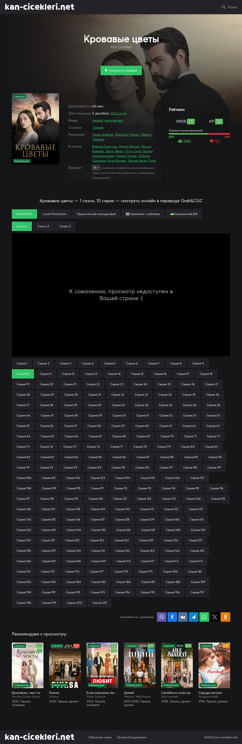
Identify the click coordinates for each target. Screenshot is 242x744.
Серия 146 (123, 530)
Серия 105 (147, 478)
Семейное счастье (176, 693)
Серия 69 (143, 436)
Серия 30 (71, 394)
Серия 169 (98, 561)
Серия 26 (188, 384)
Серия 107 (197, 478)
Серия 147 (148, 530)
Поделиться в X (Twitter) (215, 617)
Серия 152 (72, 540)
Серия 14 (114, 374)
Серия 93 (70, 467)
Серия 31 (94, 394)
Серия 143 (48, 530)
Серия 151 (48, 540)
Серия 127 (48, 509)
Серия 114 (168, 488)
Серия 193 (98, 592)
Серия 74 (46, 446)
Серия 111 (97, 488)
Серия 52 (166, 415)
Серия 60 (142, 426)
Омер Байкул (102, 134)
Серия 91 (23, 467)
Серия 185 (98, 582)
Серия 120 (95, 498)
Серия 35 (188, 394)
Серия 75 (69, 446)
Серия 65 (47, 436)
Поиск (232, 7)
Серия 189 (198, 582)
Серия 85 (95, 457)
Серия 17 (183, 374)
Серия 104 (122, 478)
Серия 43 (165, 405)
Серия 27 (211, 384)
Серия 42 (141, 405)
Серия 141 (196, 519)
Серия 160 (73, 550)
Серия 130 (122, 509)
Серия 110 (73, 488)
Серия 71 (190, 436)
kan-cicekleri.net (39, 7)
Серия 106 (172, 478)
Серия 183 (48, 582)
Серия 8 (176, 363)
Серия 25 (164, 384)
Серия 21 (70, 384)
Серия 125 (218, 498)
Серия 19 (23, 384)
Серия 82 (23, 457)
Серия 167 (49, 561)
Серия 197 (197, 592)
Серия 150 (24, 540)
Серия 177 (97, 571)
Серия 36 (212, 394)
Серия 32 (117, 394)
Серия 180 (170, 571)
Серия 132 (171, 509)
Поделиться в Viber (161, 617)
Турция (98, 127)
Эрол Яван (114, 151)
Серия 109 (49, 488)
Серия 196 (172, 592)
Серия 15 (137, 374)
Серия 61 (165, 426)
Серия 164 (172, 550)
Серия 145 (98, 530)
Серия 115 (192, 488)
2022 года (118, 113)
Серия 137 (98, 519)
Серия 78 (140, 446)
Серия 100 (24, 478)
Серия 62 (189, 426)
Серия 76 (93, 446)
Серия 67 (95, 436)
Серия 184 (73, 582)
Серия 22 (93, 384)
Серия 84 (71, 457)
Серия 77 (116, 446)
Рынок (54, 693)
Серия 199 (49, 602)
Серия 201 (99, 602)
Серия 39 (70, 405)
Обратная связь (100, 737)
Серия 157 (196, 540)
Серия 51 (142, 415)
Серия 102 (73, 478)
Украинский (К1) (184, 214)
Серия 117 (23, 498)
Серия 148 (173, 530)
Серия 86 (119, 457)
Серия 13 (91, 374)
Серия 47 (47, 415)
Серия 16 (160, 374)
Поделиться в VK (183, 617)
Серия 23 (116, 384)
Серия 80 (187, 446)
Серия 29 (47, 394)
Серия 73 (23, 446)
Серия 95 (118, 467)
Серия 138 (122, 519)
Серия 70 (167, 436)
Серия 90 (215, 457)
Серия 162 (122, 550)
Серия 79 (163, 446)
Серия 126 (24, 509)
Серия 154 (121, 540)
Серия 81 (211, 446)
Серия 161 (98, 550)
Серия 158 (24, 550)
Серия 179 (145, 571)
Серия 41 (118, 405)
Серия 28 (23, 394)
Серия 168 (73, 561)
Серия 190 (24, 592)
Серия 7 (154, 363)
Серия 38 (46, 405)
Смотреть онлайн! (123, 70)
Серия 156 (171, 540)
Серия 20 (46, 384)
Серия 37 (23, 405)
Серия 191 (48, 592)
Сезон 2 (43, 226)
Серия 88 (167, 457)
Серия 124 (193, 498)
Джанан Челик (127, 134)
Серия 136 (73, 519)
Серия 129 (98, 509)
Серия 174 (23, 571)
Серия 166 (24, 561)
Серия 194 (122, 592)
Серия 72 (213, 436)
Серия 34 (165, 394)
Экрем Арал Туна (142, 160)
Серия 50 (119, 415)
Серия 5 (110, 363)
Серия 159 (48, 550)
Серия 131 (147, 509)
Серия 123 (169, 498)
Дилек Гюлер (126, 156)
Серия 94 (94, 467)
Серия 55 (23, 426)
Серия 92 (46, 467)
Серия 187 (148, 582)
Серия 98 (190, 467)
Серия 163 (147, 550)
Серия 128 (73, 509)
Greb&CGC (24, 214)
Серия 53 (189, 415)
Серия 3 (65, 363)
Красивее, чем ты (26, 693)
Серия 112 (120, 488)
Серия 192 (73, 592)
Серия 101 (48, 478)
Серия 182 (24, 582)
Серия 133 (196, 509)
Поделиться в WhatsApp (204, 617)
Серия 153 (97, 540)
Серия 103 (98, 478)
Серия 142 (24, 530)
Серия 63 (213, 426)
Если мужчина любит (102, 693)
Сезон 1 (22, 226)
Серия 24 (140, 384)
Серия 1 (22, 363)
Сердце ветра (210, 693)
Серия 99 (214, 467)
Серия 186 (123, 582)
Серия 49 (95, 415)
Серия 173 (196, 561)
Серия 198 (24, 602)
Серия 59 (118, 426)
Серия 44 (189, 405)
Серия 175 (48, 571)
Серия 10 (23, 374)
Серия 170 (123, 561)
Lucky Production (54, 214)
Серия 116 (216, 488)
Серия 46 (23, 415)
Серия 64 (23, 436)
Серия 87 (143, 457)
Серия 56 (47, 426)
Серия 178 (121, 571)
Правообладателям (131, 737)
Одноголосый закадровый (96, 214)
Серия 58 (94, 426)
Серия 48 (71, 415)
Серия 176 (72, 571)
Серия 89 (191, 457)
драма (97, 120)
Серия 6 (132, 363)
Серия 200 (74, 602)
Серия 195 (147, 592)
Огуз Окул (133, 151)
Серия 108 (24, 488)
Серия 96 (142, 467)
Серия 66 (71, 436)
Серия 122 (144, 498)
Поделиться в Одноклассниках (225, 617)
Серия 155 (146, 540)
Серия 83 (47, 457)
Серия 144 (73, 530)
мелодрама (113, 120)
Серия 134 (24, 519)
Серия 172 (171, 561)
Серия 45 (213, 405)
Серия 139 (147, 519)
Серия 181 (195, 571)
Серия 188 (173, 582)
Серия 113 (144, 488)
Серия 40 (94, 405)
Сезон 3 (65, 226)
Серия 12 (68, 374)
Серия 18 (206, 374)
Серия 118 (47, 498)
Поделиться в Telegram (193, 617)
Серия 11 (46, 374)
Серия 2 (43, 363)
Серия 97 (166, 467)
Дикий (129, 693)
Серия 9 (198, 363)
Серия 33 (141, 394)
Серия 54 (213, 415)
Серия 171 (147, 561)
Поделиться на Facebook (172, 617)
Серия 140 (172, 519)
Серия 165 (197, 550)
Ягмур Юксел (129, 146)
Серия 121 (120, 498)
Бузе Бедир (117, 160)
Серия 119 (71, 498)
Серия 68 (119, 436)
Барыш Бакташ (104, 146)
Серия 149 (198, 530)
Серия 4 (88, 363)
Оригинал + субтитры (143, 214)
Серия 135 (48, 519)
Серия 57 (70, 426)
